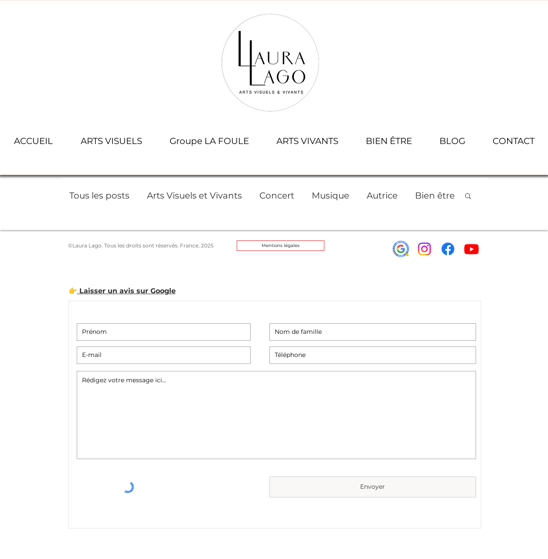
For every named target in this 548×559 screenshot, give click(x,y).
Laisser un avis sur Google (126, 291)
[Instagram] (424, 248)
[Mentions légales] (280, 245)
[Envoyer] (372, 487)
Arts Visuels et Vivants (194, 195)
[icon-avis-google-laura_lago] (400, 248)
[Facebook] (447, 248)
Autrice (382, 195)
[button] (111, 141)
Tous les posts (99, 195)
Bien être (435, 195)
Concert (276, 195)
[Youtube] (471, 248)
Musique (330, 195)
